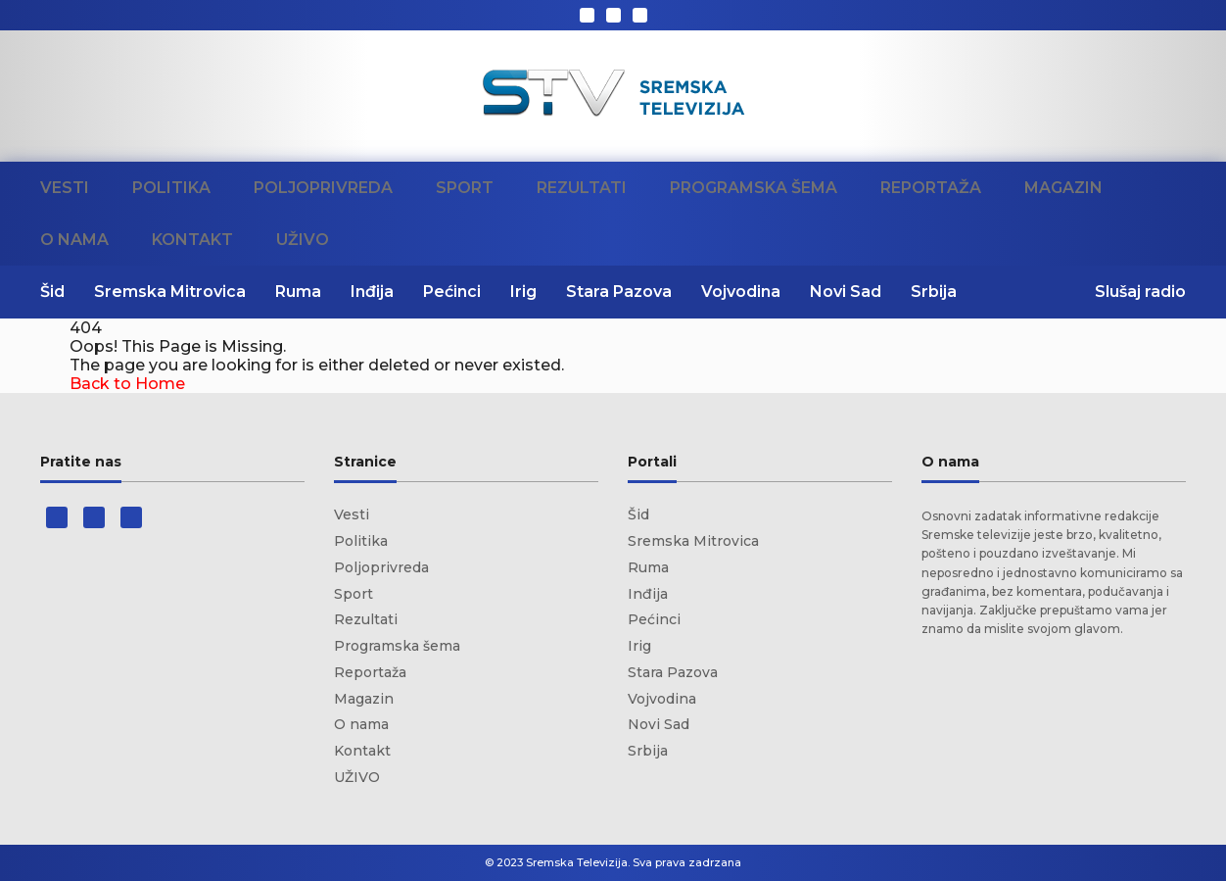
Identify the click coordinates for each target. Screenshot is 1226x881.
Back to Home (127, 383)
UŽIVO (302, 239)
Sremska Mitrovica (170, 291)
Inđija (372, 291)
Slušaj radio (1140, 291)
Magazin (1063, 187)
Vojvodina (740, 291)
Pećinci (452, 291)
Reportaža (930, 187)
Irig (523, 291)
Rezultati (582, 187)
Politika (171, 187)
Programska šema (753, 187)
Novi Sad (845, 291)
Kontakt (192, 239)
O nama (74, 239)
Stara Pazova (619, 291)
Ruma (298, 291)
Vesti (64, 187)
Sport (465, 187)
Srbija (934, 291)
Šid (52, 291)
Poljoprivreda (323, 187)
